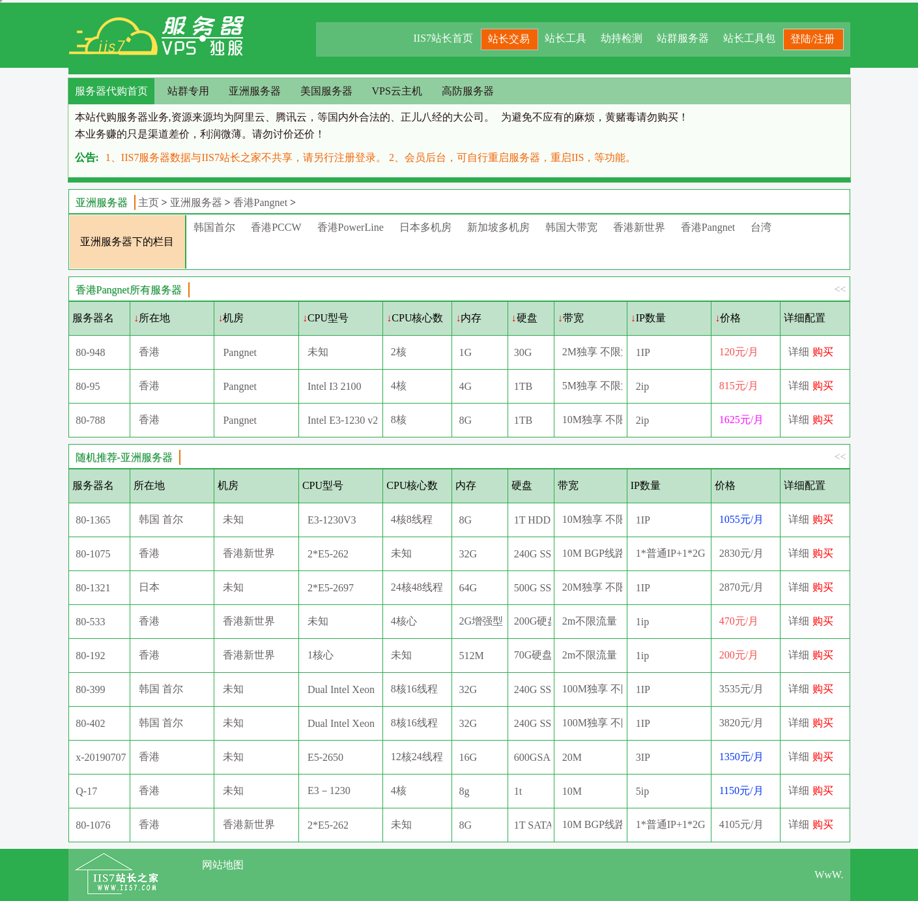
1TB (523, 386)
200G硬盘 (532, 621)
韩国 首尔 (161, 519)
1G (465, 352)
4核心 (404, 621)
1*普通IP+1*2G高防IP (671, 553)
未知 (318, 351)
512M (471, 655)
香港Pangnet (260, 202)
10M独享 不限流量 (592, 419)
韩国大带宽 (571, 227)
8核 (399, 419)
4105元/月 (741, 824)
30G (523, 352)
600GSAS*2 (532, 757)
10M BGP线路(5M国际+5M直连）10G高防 (592, 824)
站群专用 (188, 90)
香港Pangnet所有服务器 (129, 289)
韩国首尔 (214, 227)
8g (464, 791)
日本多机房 (425, 227)
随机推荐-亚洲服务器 (124, 457)
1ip (642, 621)
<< (840, 289)
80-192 (90, 655)
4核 (399, 385)
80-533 (90, 621)
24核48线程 (417, 587)
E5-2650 (325, 757)
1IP (643, 352)
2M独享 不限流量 (592, 351)
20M (572, 757)
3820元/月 (741, 722)
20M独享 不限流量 (592, 587)
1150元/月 (741, 790)
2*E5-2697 (331, 587)
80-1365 (93, 519)
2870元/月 (741, 587)
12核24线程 (417, 756)
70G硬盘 (532, 654)
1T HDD (532, 519)
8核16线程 (414, 688)
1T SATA (532, 825)
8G (465, 420)
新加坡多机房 (498, 227)
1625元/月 (741, 419)
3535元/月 (741, 688)
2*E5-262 (328, 553)
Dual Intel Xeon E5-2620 (342, 689)
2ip (642, 386)
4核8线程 (412, 519)
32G (468, 553)
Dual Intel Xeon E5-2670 (342, 723)
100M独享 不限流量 (592, 688)
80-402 (90, 723)
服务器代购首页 (111, 90)
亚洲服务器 (255, 90)
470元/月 (738, 621)
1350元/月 (741, 756)
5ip (642, 791)
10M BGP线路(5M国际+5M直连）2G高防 (592, 553)
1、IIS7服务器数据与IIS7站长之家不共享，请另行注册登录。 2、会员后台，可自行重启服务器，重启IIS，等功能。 (371, 157)
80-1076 (93, 825)
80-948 (90, 352)
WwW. (828, 874)
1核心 (321, 654)
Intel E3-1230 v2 (342, 420)
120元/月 (738, 351)
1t (518, 791)
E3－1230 (329, 790)
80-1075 (93, 553)
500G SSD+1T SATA (532, 587)
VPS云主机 (397, 90)
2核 (399, 351)
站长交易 (509, 38)
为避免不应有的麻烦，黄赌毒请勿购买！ (595, 117)
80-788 (90, 420)
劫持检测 (621, 38)
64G (468, 587)
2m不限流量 (589, 621)
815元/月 (738, 385)
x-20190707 (101, 757)
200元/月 (738, 654)
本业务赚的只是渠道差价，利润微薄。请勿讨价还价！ (200, 134)
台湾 (761, 227)
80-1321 (93, 587)
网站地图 (223, 864)
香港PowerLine (350, 227)
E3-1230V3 (332, 519)
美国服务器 (326, 90)
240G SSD (532, 553)
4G (465, 386)
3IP (643, 757)
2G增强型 (481, 621)
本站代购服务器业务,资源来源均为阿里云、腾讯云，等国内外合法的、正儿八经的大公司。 (285, 117)
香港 (149, 351)
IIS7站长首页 (443, 38)
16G (468, 757)
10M (572, 791)
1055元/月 (741, 519)
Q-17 (86, 791)
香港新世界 (639, 227)
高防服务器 (468, 90)
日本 (149, 587)
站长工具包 (749, 38)
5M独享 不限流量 (592, 385)
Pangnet (240, 352)
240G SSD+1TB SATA (532, 689)
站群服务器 (683, 38)
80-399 (90, 689)
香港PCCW (276, 227)
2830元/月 (741, 553)
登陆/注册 (812, 38)
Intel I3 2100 (335, 386)
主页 (148, 202)
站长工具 (565, 38)
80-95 (88, 386)
